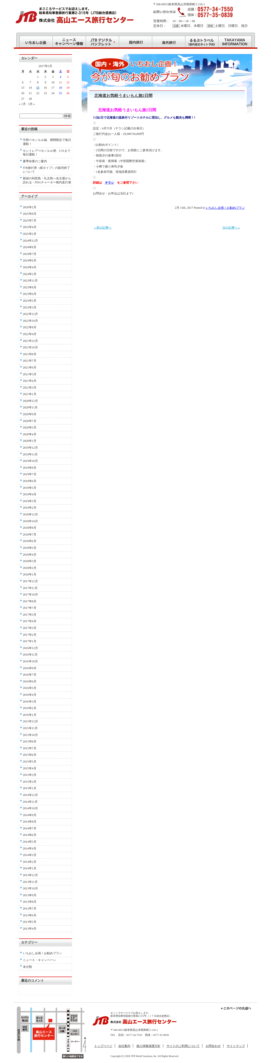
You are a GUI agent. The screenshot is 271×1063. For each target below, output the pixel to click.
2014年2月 (29, 862)
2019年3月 (29, 501)
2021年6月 (29, 367)
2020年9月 (29, 414)
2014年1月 (29, 868)
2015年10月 (30, 735)
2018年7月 (29, 534)
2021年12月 (30, 341)
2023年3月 (29, 307)
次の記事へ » (231, 227)
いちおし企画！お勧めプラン (225, 207)
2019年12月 (30, 447)
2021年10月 (30, 347)
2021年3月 (29, 387)
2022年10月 (30, 321)
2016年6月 (29, 681)
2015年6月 (29, 755)
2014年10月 (30, 808)
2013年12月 (30, 875)
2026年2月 (29, 207)
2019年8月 (29, 467)
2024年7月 (29, 254)
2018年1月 (29, 574)
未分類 (27, 967)
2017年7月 (29, 608)
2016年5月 (29, 688)
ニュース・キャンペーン (39, 960)
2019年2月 (29, 507)
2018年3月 (29, 561)
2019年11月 (30, 454)
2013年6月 (29, 915)
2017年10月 (30, 594)
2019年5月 (29, 488)
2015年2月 (29, 781)
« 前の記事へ (103, 227)
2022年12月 (30, 314)
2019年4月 (29, 494)
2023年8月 (29, 287)
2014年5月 (29, 841)
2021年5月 (29, 374)
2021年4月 (29, 381)
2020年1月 (29, 441)
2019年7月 (29, 474)
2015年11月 (30, 728)
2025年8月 (29, 214)
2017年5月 (29, 614)
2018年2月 (29, 568)
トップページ (103, 1046)
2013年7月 (29, 908)
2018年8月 (29, 527)
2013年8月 (29, 901)
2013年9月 (29, 895)
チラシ (109, 182)
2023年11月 (30, 280)
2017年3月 (29, 628)
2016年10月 (30, 661)
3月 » (31, 104)
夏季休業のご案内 (35, 161)
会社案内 (124, 1046)
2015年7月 (29, 748)
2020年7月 (29, 421)
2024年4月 (29, 267)
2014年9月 (29, 815)
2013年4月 (29, 928)
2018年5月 (29, 548)
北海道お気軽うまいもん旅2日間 (123, 95)
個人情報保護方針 (148, 1046)
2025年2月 (29, 234)
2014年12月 (30, 795)
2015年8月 (29, 741)
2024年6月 (29, 260)
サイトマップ (236, 1046)
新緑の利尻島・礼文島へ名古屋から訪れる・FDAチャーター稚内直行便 (47, 180)
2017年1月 (29, 641)
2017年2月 (29, 634)
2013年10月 (30, 888)
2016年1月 (29, 715)
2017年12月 (30, 581)
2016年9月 (29, 668)
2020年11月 (30, 407)
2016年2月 (29, 708)
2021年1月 (29, 394)
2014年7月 (29, 828)
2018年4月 (29, 554)
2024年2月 (29, 274)
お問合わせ (213, 1046)
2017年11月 (30, 588)
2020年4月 (29, 434)
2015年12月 (30, 721)
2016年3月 (29, 701)
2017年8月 (29, 601)
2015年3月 (29, 775)
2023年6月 (29, 294)
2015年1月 (29, 788)
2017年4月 (29, 621)
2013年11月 (30, 882)
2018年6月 (29, 541)
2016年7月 (29, 674)
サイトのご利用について (183, 1046)
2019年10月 (30, 461)
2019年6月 (29, 481)
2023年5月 (29, 300)
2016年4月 (29, 695)
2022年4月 (29, 334)
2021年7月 (29, 360)
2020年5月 (29, 427)
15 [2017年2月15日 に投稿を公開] (37, 87)
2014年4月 (29, 848)
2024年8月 (29, 247)
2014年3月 (29, 855)
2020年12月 (30, 401)
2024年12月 (30, 240)
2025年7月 (29, 220)
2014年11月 (30, 802)
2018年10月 (30, 521)
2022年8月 (29, 327)
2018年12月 (30, 514)
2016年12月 (30, 648)
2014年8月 (29, 821)
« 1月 (22, 104)
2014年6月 (29, 835)
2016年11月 (30, 654)
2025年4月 (29, 227)
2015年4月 (29, 768)
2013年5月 (29, 922)
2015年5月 (29, 761)
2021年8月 (29, 354)
